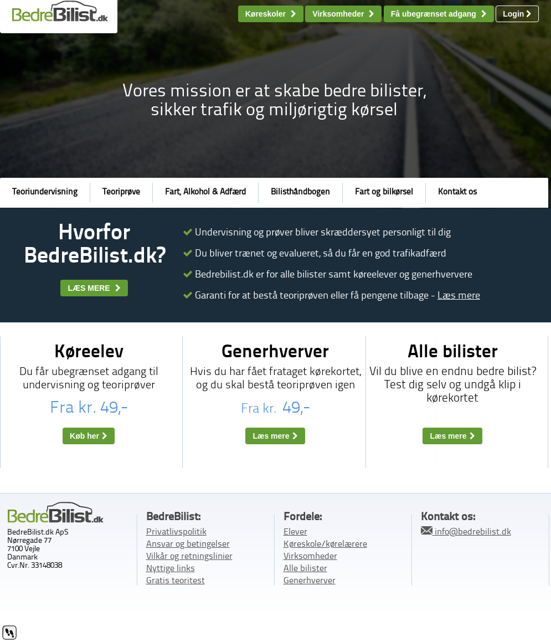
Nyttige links (170, 568)
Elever (295, 532)
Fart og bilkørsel (384, 192)
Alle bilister (305, 568)
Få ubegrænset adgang (439, 13)
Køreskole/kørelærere (325, 544)
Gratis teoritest (175, 581)
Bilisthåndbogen (300, 192)
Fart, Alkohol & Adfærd (205, 192)
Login (517, 13)
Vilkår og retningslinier (189, 556)
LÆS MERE (94, 288)
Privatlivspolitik (176, 532)
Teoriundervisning (45, 192)
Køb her (88, 436)
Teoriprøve (121, 192)
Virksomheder (343, 13)
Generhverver (310, 581)
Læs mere (458, 296)
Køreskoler (270, 13)
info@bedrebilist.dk (466, 531)
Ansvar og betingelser (188, 544)
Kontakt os (457, 192)
